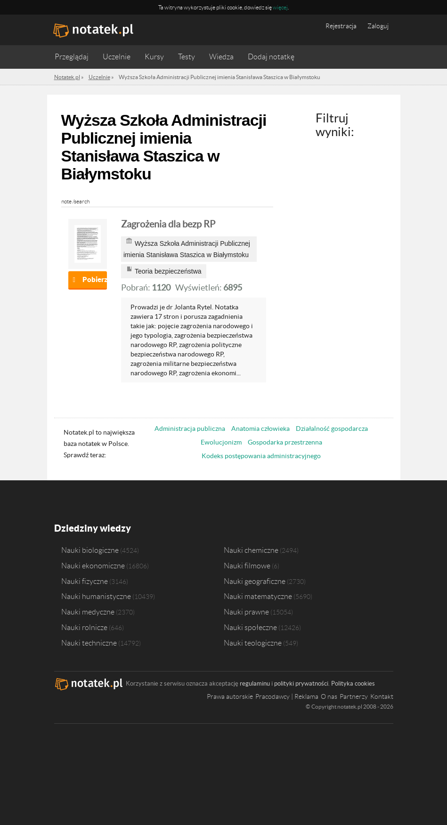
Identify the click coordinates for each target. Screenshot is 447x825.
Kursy (154, 57)
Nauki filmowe (247, 565)
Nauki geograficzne (254, 581)
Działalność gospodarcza (332, 428)
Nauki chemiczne (251, 550)
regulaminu (255, 683)
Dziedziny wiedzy (92, 528)
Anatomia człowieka (260, 428)
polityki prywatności (301, 683)
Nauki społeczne (250, 627)
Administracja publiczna (189, 428)
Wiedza (221, 57)
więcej (280, 7)
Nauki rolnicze (84, 627)
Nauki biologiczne (90, 550)
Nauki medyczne (87, 611)
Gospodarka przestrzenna (285, 442)
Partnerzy (354, 696)
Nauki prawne (246, 611)
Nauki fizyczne (84, 581)
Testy (186, 57)
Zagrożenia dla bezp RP (168, 224)
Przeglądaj (72, 57)
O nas (329, 696)
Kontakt (381, 696)
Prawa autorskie (230, 696)
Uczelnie (116, 57)
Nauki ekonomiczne (93, 565)
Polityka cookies (353, 683)
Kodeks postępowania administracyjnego (261, 456)
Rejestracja (341, 26)
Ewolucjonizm (221, 442)
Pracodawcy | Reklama (286, 696)
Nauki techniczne (89, 643)
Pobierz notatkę (94, 279)
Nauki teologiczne (253, 643)
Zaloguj (378, 26)
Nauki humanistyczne (96, 596)
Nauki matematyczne (258, 596)
